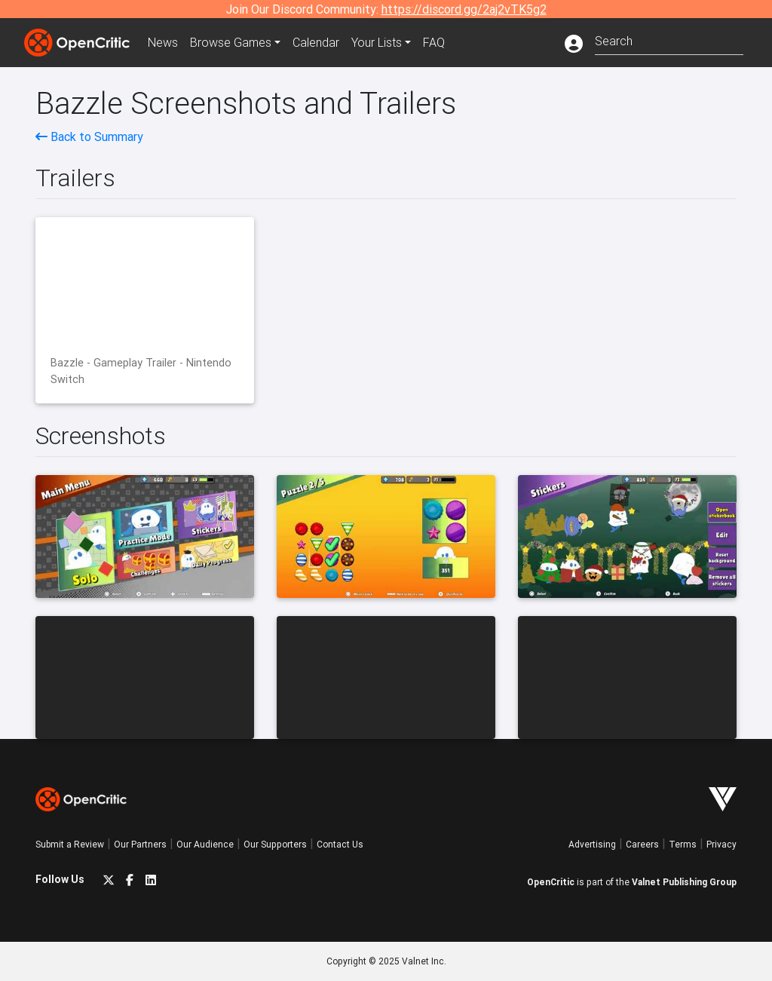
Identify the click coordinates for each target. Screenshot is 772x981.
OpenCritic (550, 881)
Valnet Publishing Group (684, 881)
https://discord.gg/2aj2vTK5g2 (464, 9)
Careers (642, 844)
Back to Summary (89, 136)
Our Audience (205, 844)
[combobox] (669, 39)
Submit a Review (69, 844)
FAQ (434, 42)
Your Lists (376, 42)
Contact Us (340, 844)
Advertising (592, 844)
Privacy (721, 844)
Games (230, 42)
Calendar (316, 42)
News (163, 42)
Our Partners (140, 844)
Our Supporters (275, 844)
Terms (683, 844)
